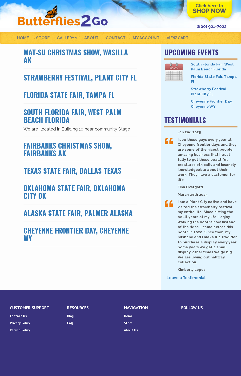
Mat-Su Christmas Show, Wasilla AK (76, 56)
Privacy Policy (20, 323)
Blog (70, 316)
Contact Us (18, 316)
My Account (146, 37)
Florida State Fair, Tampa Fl (69, 94)
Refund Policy (20, 330)
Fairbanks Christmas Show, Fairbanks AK (68, 149)
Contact (116, 37)
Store (43, 37)
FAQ (70, 323)
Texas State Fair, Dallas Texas (72, 170)
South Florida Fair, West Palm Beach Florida (72, 116)
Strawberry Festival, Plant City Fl (80, 77)
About (91, 37)
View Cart (178, 37)
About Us (131, 330)
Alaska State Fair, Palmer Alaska (78, 213)
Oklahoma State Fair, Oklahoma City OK (74, 192)
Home (23, 37)
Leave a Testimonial (186, 278)
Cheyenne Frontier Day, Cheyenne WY (76, 234)
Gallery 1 (67, 37)
